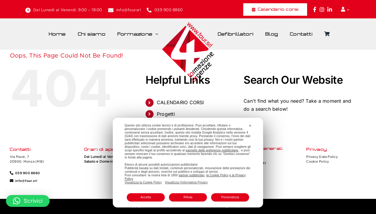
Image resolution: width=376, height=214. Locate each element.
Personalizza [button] (230, 197)
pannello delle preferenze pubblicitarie (212, 150)
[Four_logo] (188, 24)
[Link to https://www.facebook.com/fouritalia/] (314, 9)
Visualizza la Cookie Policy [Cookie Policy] (143, 182)
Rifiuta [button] (188, 197)
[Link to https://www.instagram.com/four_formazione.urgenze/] (322, 9)
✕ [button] (250, 125)
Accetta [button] (145, 197)
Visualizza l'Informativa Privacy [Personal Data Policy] (186, 182)
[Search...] (300, 126)
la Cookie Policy (217, 175)
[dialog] (188, 162)
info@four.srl (128, 10)
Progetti (166, 114)
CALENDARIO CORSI (180, 102)
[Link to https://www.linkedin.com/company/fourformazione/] (329, 9)
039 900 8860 (168, 10)
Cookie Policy (317, 161)
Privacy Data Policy (322, 157)
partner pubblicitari (191, 175)
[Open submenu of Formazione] (158, 34)
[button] (28, 201)
